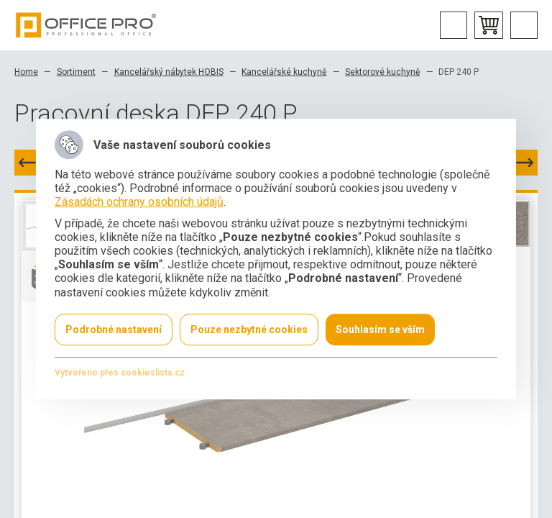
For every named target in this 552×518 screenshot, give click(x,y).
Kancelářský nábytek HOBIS (169, 72)
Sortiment (76, 72)
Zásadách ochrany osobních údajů (139, 202)
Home (26, 72)
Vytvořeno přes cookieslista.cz (120, 373)
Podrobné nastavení (113, 329)
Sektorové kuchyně (382, 72)
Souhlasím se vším (380, 329)
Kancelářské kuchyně (284, 72)
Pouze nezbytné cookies (249, 329)
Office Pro (86, 25)
